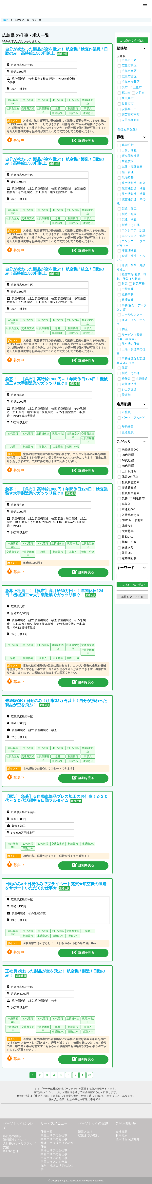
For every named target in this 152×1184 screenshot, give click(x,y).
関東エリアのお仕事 (54, 1139)
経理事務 (128, 299)
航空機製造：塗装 (133, 193)
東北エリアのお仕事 (54, 1135)
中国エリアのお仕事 (54, 1158)
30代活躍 (126, 460)
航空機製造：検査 (133, 188)
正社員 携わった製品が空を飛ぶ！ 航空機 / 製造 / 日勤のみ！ (55, 973)
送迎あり (126, 548)
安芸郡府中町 (131, 114)
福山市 (126, 92)
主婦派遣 (142, 378)
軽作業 (126, 378)
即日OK (125, 553)
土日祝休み (127, 471)
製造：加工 (129, 208)
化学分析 (128, 145)
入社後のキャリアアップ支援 (19, 1145)
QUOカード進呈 (130, 520)
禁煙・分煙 (127, 542)
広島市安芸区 (131, 81)
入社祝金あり (129, 515)
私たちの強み (12, 1136)
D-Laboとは (10, 1151)
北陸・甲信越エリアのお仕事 (57, 1144)
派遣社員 (128, 432)
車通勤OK (126, 509)
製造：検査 (129, 219)
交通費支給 (127, 488)
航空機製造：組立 (133, 183)
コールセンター (132, 314)
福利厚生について (15, 1139)
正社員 (126, 412)
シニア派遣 (129, 389)
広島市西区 (129, 76)
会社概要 (121, 1131)
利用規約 (121, 1135)
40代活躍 (126, 466)
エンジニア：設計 (133, 230)
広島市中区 (129, 60)
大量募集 (126, 531)
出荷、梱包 (129, 150)
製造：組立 (129, 214)
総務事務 (128, 294)
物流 (125, 329)
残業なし (126, 526)
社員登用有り (129, 493)
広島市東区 (129, 65)
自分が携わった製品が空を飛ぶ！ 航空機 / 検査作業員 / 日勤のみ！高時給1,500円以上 (56, 51)
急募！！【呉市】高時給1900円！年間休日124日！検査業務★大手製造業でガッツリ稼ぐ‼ (56, 491)
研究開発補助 (131, 155)
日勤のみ (126, 537)
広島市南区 (129, 70)
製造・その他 (131, 373)
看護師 (126, 394)
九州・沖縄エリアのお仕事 (57, 1167)
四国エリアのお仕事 (54, 1161)
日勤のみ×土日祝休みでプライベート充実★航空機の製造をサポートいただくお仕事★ (55, 886)
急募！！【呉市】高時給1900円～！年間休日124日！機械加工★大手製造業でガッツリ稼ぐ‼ (56, 381)
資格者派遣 (129, 384)
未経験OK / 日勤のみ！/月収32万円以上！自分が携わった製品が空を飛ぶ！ (56, 702)
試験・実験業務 (132, 166)
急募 (123, 498)
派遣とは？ (85, 1131)
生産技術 (128, 161)
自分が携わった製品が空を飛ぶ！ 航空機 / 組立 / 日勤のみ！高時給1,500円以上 (54, 271)
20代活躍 (126, 455)
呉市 (125, 87)
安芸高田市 (129, 109)
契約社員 (128, 426)
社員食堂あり (129, 482)
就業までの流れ (88, 1135)
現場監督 (128, 177)
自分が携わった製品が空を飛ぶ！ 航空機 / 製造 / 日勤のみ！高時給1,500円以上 (54, 161)
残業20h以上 (128, 477)
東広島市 (128, 98)
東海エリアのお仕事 (54, 1150)
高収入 (124, 504)
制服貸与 (137, 498)
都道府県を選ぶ (128, 129)
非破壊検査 (129, 250)
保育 (125, 367)
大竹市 (140, 92)
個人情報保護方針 (127, 1139)
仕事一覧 (46, 1131)
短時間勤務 (127, 558)
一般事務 (128, 289)
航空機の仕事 (131, 343)
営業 (125, 283)
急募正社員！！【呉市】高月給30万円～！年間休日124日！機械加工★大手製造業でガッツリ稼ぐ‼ (54, 593)
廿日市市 (128, 103)
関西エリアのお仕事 (54, 1154)
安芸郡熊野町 (131, 120)
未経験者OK (128, 450)
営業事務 (139, 283)
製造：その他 (131, 225)
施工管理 (128, 172)
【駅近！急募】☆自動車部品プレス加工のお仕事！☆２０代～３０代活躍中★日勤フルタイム (56, 798)
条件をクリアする (132, 596)
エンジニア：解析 (133, 235)
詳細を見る (83, 140)
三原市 (137, 87)
